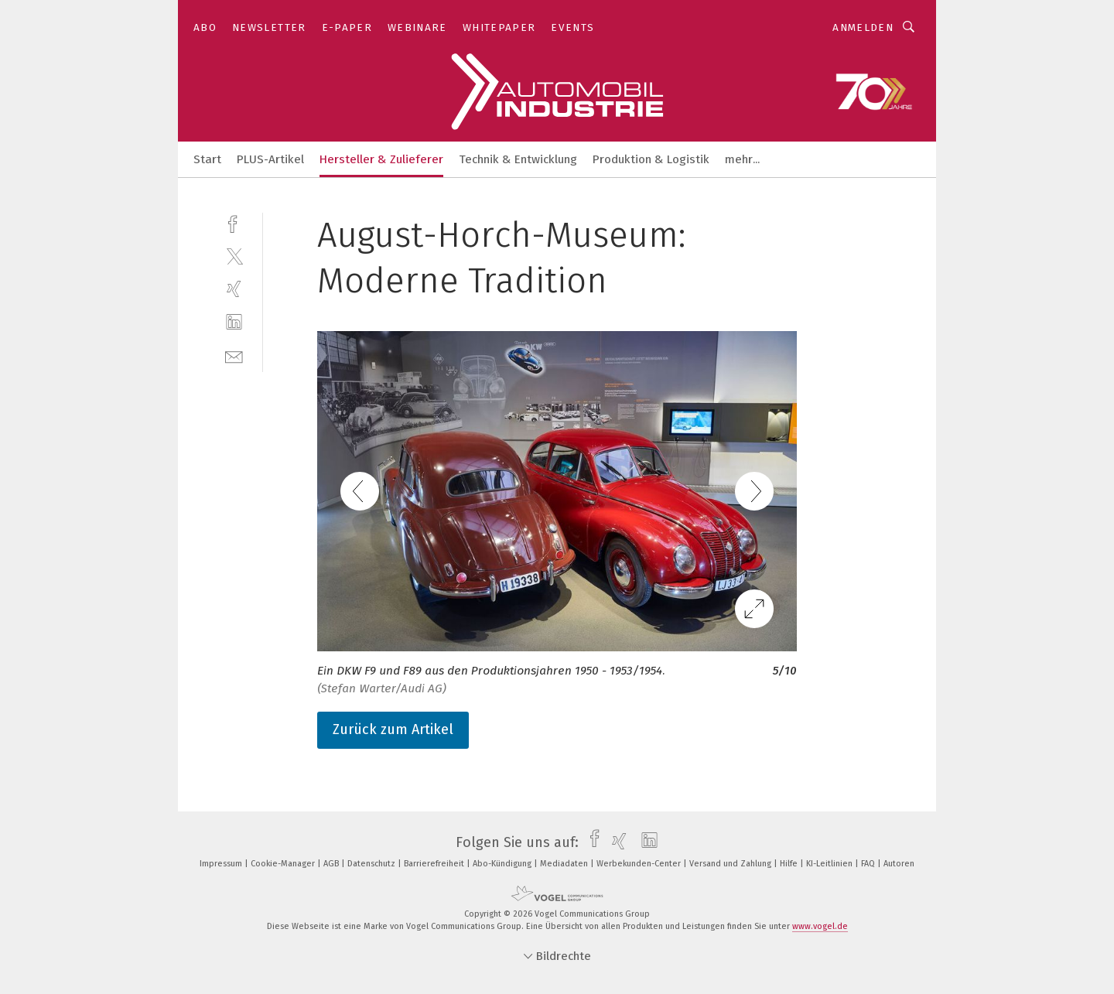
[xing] (234, 289)
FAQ (869, 864)
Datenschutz (372, 864)
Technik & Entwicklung (518, 159)
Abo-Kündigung (503, 864)
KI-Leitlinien (830, 864)
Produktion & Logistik (651, 159)
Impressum (222, 864)
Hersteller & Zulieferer (381, 159)
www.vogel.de (820, 926)
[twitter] (234, 255)
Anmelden (863, 27)
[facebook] (234, 222)
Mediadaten (565, 864)
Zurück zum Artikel (393, 729)
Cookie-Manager (284, 864)
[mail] (234, 355)
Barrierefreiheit (435, 864)
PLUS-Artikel (270, 159)
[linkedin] (234, 322)
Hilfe (790, 864)
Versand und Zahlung (731, 864)
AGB (332, 864)
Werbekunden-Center (639, 864)
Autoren (898, 864)
